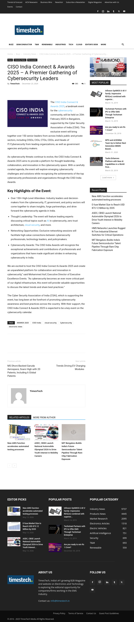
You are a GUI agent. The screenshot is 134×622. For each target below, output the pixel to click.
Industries (60, 44)
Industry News (29, 54)
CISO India (36, 322)
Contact (19, 6)
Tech (71, 44)
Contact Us (91, 613)
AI (48, 220)
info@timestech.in (60, 600)
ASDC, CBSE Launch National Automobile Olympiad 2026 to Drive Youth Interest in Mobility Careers (46, 449)
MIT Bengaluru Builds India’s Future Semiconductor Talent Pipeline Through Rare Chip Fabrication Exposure (106, 245)
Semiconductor (24, 44)
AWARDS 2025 (23, 322)
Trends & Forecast (14, 2)
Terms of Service (75, 613)
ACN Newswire (31, 2)
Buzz (11, 44)
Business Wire (46, 2)
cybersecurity (65, 110)
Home (10, 54)
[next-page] (15, 466)
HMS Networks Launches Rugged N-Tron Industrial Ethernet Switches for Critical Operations (108, 231)
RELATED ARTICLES (19, 417)
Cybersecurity (66, 322)
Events (10, 6)
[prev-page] (9, 466)
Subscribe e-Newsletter (75, 2)
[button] (123, 44)
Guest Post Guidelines (109, 613)
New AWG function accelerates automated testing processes (18, 446)
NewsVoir (59, 2)
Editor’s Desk (91, 44)
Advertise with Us (112, 2)
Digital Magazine (95, 2)
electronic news (15, 326)
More (103, 44)
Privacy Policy (59, 613)
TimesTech (14, 83)
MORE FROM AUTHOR (44, 417)
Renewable (47, 44)
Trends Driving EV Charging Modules (70, 367)
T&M (37, 44)
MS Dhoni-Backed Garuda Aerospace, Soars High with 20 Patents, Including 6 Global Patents (23, 370)
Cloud (79, 44)
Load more (108, 177)
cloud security (32, 225)
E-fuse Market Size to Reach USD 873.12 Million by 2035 (108, 206)
